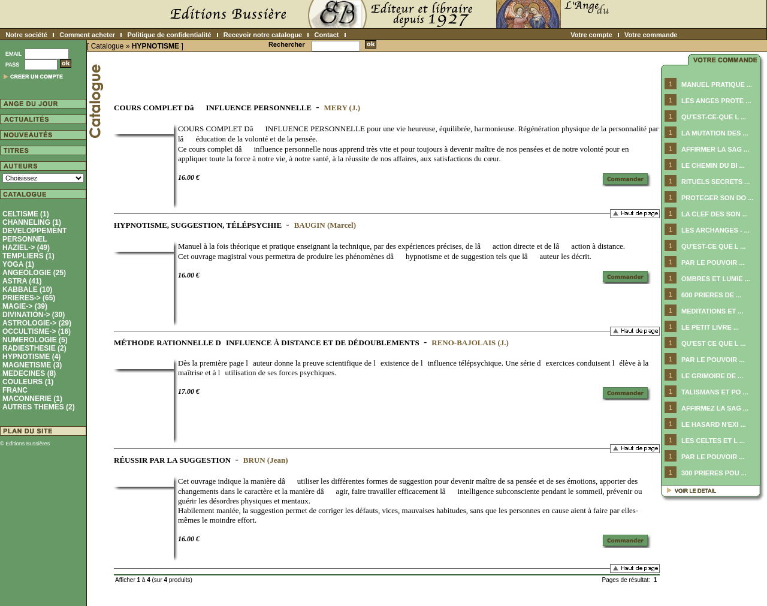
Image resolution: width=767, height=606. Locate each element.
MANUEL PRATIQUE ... (716, 84)
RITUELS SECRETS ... (715, 181)
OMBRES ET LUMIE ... (715, 278)
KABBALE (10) (27, 289)
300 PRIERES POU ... (714, 473)
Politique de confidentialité (169, 34)
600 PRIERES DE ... (711, 295)
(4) (31, 356)
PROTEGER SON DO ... (717, 197)
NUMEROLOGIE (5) (35, 340)
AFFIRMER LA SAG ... (715, 149)
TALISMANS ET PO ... (714, 392)
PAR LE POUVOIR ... (713, 262)
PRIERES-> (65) (28, 298)
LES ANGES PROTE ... (716, 100)
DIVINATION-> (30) (33, 314)
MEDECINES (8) (29, 373)
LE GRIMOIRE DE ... (712, 375)
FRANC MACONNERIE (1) (32, 394)
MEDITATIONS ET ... (712, 311)
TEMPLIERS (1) (28, 256)
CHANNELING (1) (31, 222)
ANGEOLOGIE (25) (34, 273)
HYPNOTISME (155, 46)
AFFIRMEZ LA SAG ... (714, 408)
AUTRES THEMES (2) (38, 407)
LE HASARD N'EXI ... (713, 424)
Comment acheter (87, 34)
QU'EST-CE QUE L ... (713, 246)
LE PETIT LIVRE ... (710, 327)
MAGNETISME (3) (32, 365)
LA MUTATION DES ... (714, 133)
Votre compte (591, 34)
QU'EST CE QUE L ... (713, 343)
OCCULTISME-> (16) (36, 331)
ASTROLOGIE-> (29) (36, 323)
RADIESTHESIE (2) (34, 348)
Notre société (26, 34)
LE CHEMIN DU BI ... (713, 165)
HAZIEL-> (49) (26, 247)
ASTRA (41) (22, 281)
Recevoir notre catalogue (263, 34)
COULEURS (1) (27, 382)
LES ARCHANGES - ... (715, 230)
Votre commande (650, 34)
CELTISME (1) (25, 214)
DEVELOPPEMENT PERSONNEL (34, 235)
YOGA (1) (18, 264)
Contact (327, 34)
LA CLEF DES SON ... (714, 214)
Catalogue (107, 46)
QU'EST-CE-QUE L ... (713, 116)
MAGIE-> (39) (24, 306)
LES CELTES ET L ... (713, 440)
